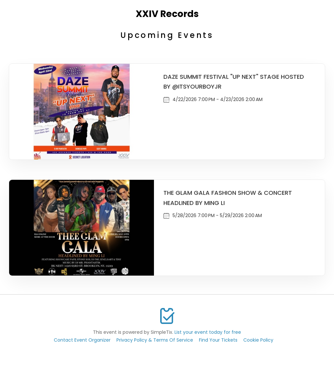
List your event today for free (208, 332)
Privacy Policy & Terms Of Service (154, 340)
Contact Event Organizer (82, 340)
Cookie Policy (258, 340)
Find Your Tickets (218, 340)
